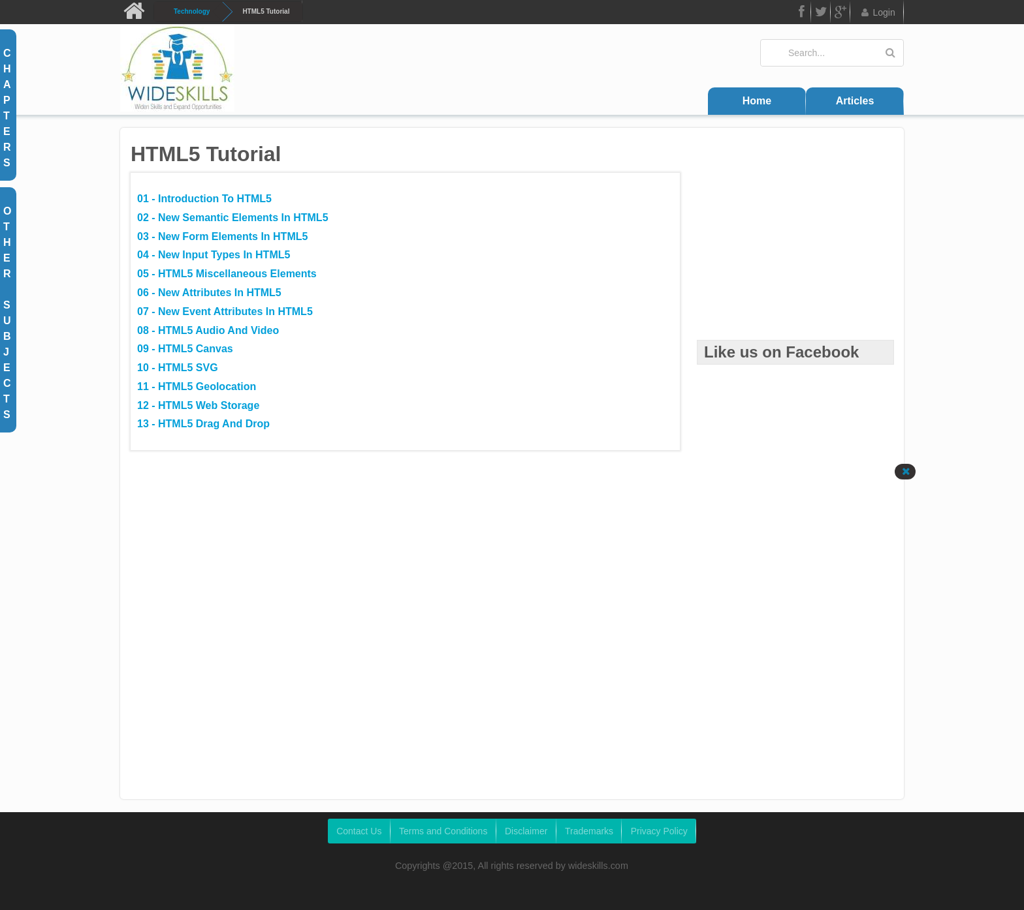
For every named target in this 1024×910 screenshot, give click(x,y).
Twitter (821, 14)
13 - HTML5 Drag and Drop (203, 423)
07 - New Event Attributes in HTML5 (225, 311)
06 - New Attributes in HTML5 (209, 292)
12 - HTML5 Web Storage (198, 405)
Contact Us (358, 831)
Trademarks (589, 831)
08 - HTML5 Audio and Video (208, 330)
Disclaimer (526, 831)
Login (877, 12)
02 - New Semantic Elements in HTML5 (232, 217)
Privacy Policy (659, 831)
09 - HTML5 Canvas (185, 348)
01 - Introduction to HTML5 (204, 198)
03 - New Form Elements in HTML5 (222, 236)
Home (757, 100)
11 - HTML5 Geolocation (196, 386)
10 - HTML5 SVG (177, 367)
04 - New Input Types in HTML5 (213, 254)
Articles (855, 100)
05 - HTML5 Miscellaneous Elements (227, 273)
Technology (192, 11)
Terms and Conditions (443, 831)
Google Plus (840, 14)
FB (800, 14)
